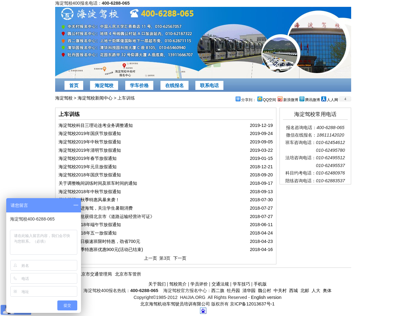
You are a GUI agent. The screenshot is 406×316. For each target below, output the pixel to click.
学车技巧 (241, 283)
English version (266, 297)
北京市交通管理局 (94, 274)
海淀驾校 (104, 85)
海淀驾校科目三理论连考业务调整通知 (96, 125)
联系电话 (209, 85)
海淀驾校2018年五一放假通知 (88, 232)
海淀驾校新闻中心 (95, 97)
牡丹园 (233, 290)
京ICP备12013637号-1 (252, 303)
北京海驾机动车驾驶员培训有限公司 (175, 303)
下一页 (179, 258)
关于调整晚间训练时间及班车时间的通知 (98, 183)
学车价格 (139, 85)
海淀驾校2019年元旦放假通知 (88, 166)
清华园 (249, 290)
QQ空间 (269, 100)
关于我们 (157, 283)
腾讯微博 (312, 100)
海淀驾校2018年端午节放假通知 (90, 224)
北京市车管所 (128, 274)
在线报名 (174, 85)
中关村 (280, 290)
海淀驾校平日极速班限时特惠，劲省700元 (99, 241)
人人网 (332, 100)
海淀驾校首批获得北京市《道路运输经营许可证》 (107, 216)
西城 (293, 290)
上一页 (150, 258)
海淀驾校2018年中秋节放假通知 (90, 191)
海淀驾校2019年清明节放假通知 (90, 150)
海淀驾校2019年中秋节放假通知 (90, 141)
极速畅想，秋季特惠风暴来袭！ (89, 199)
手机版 (260, 283)
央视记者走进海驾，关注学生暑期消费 (96, 208)
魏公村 (264, 290)
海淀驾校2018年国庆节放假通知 (90, 174)
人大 (316, 290)
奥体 (327, 290)
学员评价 (199, 283)
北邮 (304, 290)
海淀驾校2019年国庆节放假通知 (90, 133)
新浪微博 (290, 100)
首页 (74, 85)
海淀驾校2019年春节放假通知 (88, 158)
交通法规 (220, 283)
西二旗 (217, 290)
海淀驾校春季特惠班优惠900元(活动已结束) (101, 249)
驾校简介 (178, 283)
